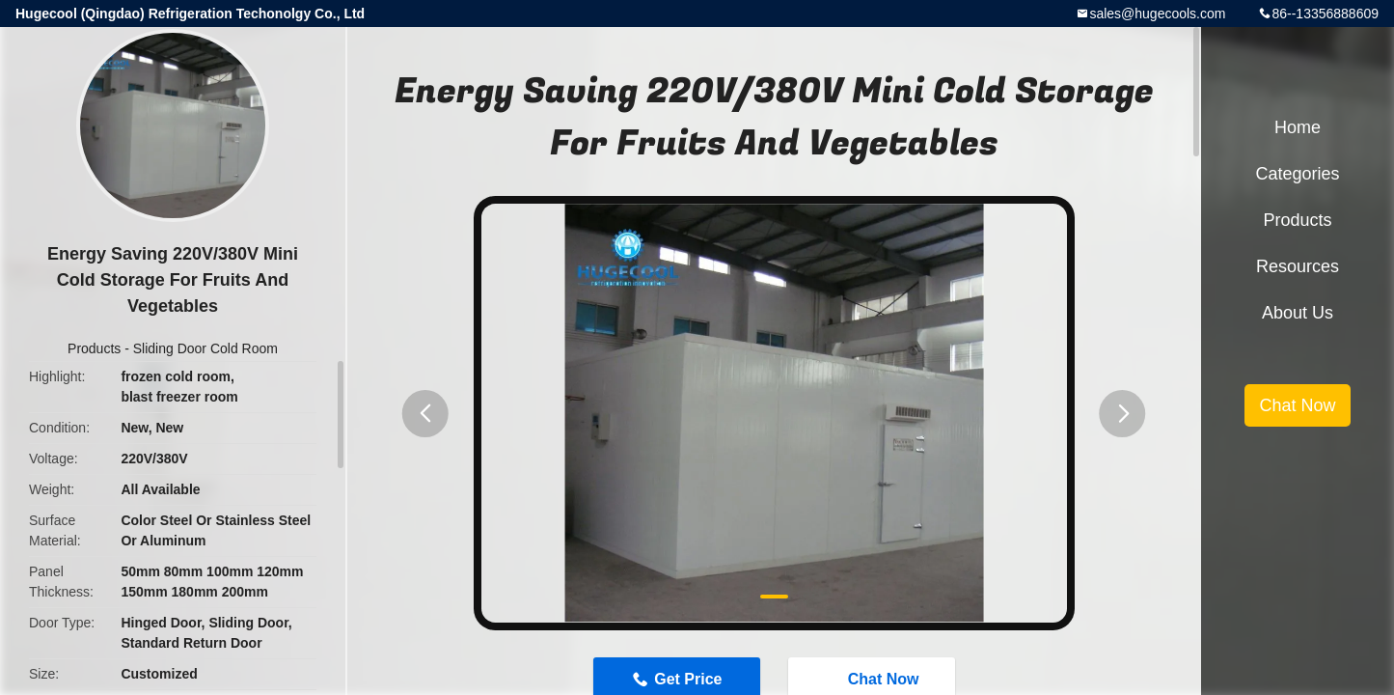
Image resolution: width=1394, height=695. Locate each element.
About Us (1297, 312)
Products (94, 348)
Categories (1297, 173)
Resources (1297, 266)
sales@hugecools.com (1157, 13)
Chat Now (1297, 405)
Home (1297, 127)
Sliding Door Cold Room (205, 348)
